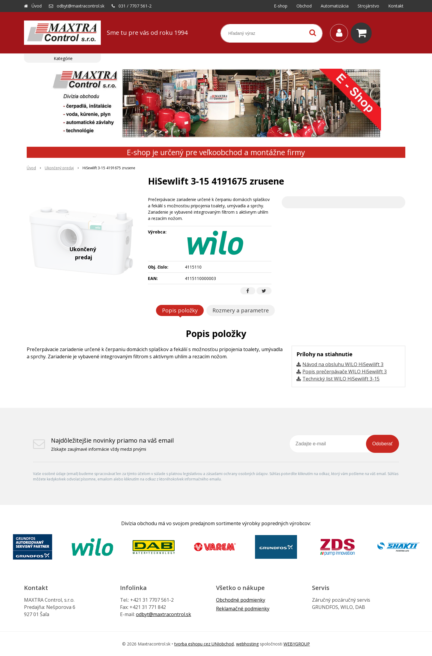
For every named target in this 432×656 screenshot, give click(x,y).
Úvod (37, 6)
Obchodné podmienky (240, 600)
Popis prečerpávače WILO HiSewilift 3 (344, 371)
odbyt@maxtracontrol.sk (80, 6)
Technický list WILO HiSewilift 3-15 (341, 378)
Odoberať (382, 443)
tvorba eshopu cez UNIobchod (204, 644)
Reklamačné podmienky (242, 608)
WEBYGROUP (297, 644)
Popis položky (180, 310)
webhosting (247, 644)
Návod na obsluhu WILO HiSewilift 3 (342, 364)
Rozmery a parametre (240, 310)
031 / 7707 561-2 (135, 6)
